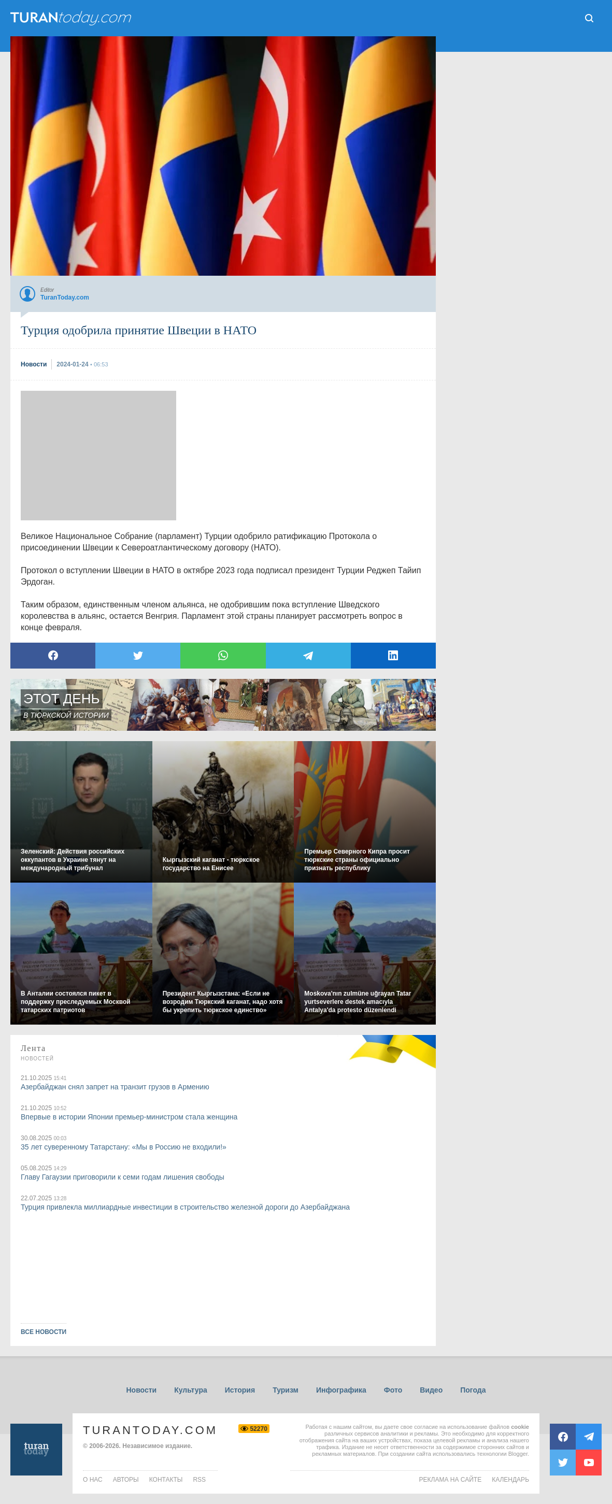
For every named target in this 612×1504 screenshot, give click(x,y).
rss (199, 1479)
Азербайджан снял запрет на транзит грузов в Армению (115, 1087)
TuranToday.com (150, 1430)
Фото (393, 1390)
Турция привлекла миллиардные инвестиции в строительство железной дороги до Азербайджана (185, 1207)
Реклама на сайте (450, 1479)
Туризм (285, 1390)
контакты (166, 1479)
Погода (473, 1390)
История (240, 1390)
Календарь (510, 1479)
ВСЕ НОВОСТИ (43, 1332)
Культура (190, 1390)
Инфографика (341, 1390)
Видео (431, 1390)
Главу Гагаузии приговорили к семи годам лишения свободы (122, 1177)
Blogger (518, 1454)
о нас (93, 1479)
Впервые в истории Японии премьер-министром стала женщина (129, 1117)
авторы (126, 1479)
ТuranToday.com (72, 18)
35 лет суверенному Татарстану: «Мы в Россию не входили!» (123, 1147)
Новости (141, 1390)
